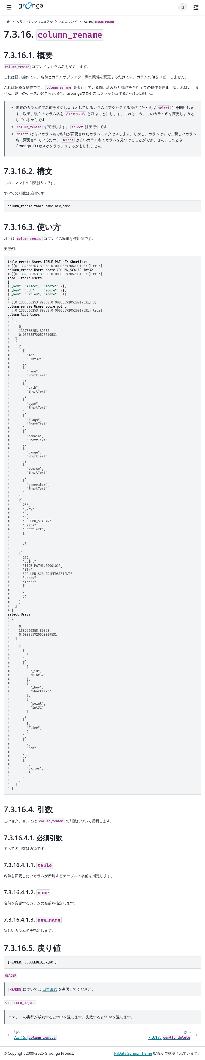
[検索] (182, 7)
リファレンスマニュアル (34, 21)
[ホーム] (8, 21)
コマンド (68, 21)
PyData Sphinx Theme (133, 1053)
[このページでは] (196, 7)
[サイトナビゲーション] (9, 7)
